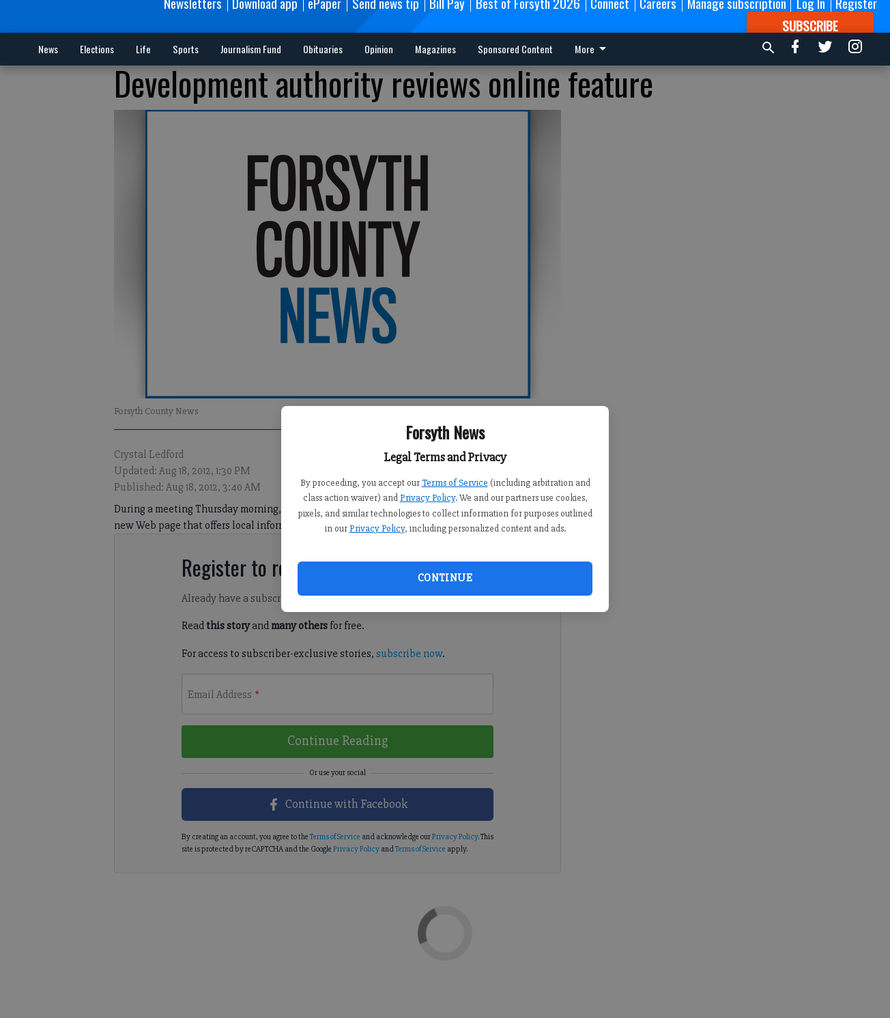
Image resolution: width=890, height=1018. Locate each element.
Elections (97, 49)
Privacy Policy (427, 498)
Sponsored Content (515, 49)
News (48, 49)
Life (143, 49)
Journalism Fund (250, 49)
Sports (186, 49)
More (593, 48)
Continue (445, 578)
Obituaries (323, 49)
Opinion (378, 49)
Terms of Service (455, 483)
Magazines (435, 49)
